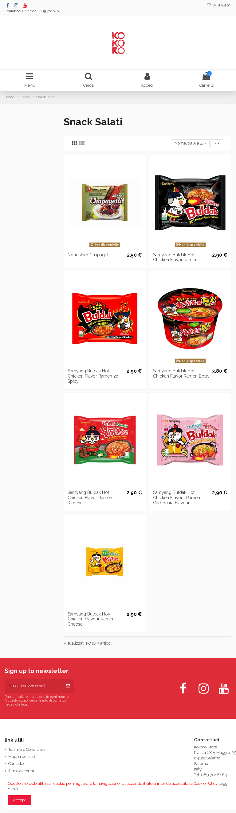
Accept (19, 800)
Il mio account (21, 771)
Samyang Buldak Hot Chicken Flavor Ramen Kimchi (90, 497)
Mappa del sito (21, 756)
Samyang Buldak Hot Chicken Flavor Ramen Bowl (181, 373)
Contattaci (13, 11)
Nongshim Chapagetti (89, 254)
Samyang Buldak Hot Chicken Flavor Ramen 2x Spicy (93, 376)
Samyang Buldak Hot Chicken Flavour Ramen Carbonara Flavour (176, 497)
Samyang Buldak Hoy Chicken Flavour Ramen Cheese (91, 619)
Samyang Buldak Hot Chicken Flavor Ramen (175, 257)
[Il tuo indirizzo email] (33, 686)
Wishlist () (219, 5)
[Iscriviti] (68, 686)
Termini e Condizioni (26, 749)
